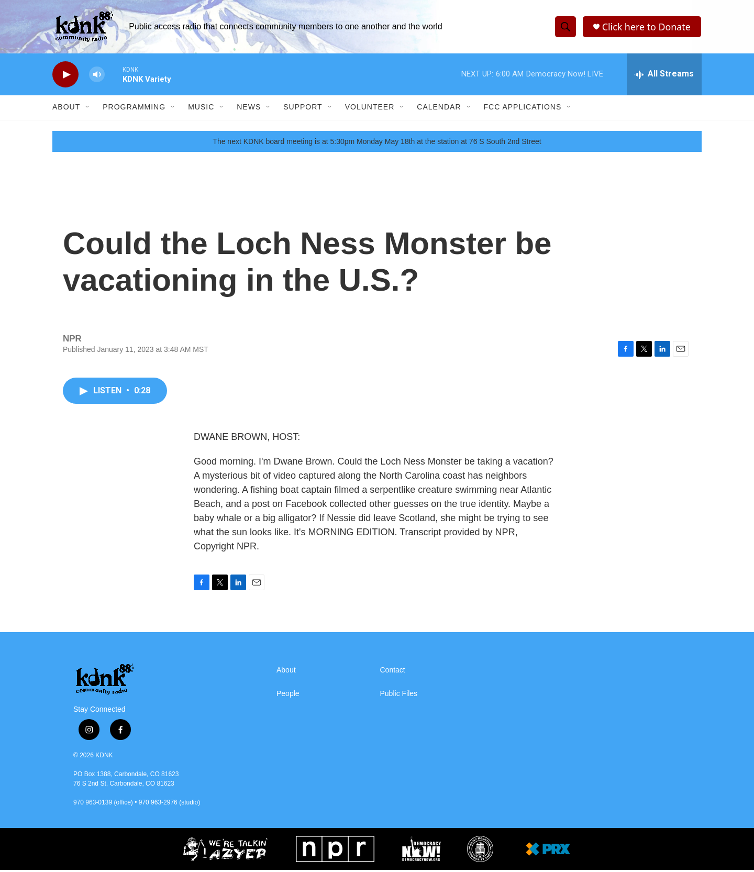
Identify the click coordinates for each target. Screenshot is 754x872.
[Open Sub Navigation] (88, 109)
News (249, 109)
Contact (392, 672)
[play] (65, 76)
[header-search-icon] (565, 27)
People (288, 696)
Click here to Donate (646, 27)
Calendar (439, 109)
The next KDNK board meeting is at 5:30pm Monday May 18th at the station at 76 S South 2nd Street (377, 143)
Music (201, 109)
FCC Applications (523, 109)
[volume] (97, 76)
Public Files (399, 696)
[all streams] (664, 76)
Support (302, 109)
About (66, 109)
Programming (134, 109)
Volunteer (370, 109)
